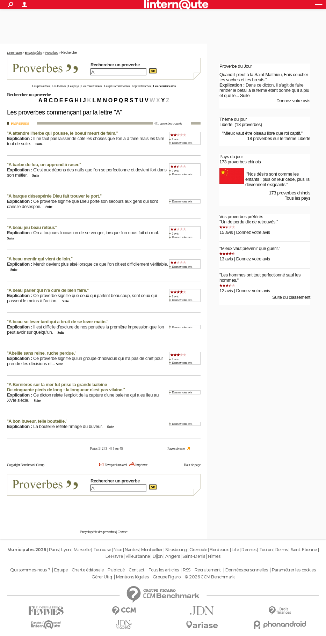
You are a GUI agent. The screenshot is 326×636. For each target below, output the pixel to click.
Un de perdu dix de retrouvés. (248, 221)
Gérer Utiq (102, 577)
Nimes (214, 556)
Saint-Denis (193, 556)
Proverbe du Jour (235, 66)
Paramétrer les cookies (294, 570)
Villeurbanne (137, 556)
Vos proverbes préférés (241, 216)
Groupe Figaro (167, 577)
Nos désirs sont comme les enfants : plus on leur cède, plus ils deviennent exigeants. (277, 179)
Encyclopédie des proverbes (97, 532)
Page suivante (176, 448)
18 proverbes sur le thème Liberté (278, 138)
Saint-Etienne (304, 549)
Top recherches (141, 86)
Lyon (66, 549)
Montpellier (151, 549)
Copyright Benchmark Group (25, 465)
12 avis (226, 290)
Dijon (158, 556)
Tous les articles (163, 570)
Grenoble (198, 549)
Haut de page (192, 465)
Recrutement (208, 570)
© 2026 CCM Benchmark (209, 577)
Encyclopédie (33, 52)
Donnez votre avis (182, 143)
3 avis (175, 170)
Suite (38, 144)
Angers (172, 556)
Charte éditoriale (88, 570)
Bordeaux (219, 549)
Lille (235, 549)
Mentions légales (132, 577)
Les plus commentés (117, 86)
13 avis (226, 258)
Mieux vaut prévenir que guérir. (249, 248)
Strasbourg (176, 549)
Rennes (248, 549)
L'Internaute (14, 52)
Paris (54, 549)
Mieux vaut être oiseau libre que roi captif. (262, 133)
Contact (122, 532)
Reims (281, 549)
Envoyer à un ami (115, 465)
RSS (186, 570)
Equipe (60, 570)
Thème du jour (233, 119)
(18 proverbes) (248, 124)
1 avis (175, 139)
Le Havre (114, 556)
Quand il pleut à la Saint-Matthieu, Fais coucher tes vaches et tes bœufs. (263, 77)
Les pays (73, 86)
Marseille (82, 549)
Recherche (69, 52)
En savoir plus (185, 509)
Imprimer (141, 465)
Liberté (225, 124)
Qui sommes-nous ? (30, 570)
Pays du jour (231, 156)
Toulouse (102, 549)
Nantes (131, 549)
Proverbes (51, 52)
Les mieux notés (91, 86)
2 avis (175, 233)
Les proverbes (41, 86)
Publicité (116, 570)
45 (121, 448)
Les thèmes (59, 86)
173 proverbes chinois (240, 161)
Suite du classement (291, 297)
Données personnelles (246, 570)
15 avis (226, 232)
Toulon (266, 549)
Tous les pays (297, 198)
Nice (118, 549)
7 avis (175, 359)
